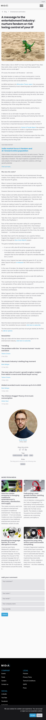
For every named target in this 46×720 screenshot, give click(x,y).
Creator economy (17, 455)
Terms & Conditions (29, 681)
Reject (39, 715)
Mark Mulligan (5, 364)
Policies (25, 673)
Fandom (23, 464)
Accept (33, 715)
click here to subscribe (33, 325)
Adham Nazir (5, 401)
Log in (43, 1)
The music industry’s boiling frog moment (18, 361)
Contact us (4, 684)
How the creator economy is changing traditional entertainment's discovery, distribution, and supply (10, 498)
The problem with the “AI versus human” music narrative (20, 349)
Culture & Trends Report (28, 127)
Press (25, 688)
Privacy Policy (27, 677)
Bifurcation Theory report (25, 84)
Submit (4, 614)
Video (31, 455)
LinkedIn (4, 694)
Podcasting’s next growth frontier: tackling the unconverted (34, 495)
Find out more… (6, 167)
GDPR (25, 684)
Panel (3, 677)
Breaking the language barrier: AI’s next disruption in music (10, 542)
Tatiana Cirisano (5, 353)
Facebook (4, 701)
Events (3, 673)
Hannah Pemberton (10, 59)
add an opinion (7, 331)
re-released (19, 262)
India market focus (17, 149)
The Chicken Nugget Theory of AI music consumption (17, 397)
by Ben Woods (23, 440)
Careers (3, 681)
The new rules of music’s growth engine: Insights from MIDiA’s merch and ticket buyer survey (21, 373)
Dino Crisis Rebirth (20, 240)
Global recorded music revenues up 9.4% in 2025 (21, 385)
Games (25, 455)
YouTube (4, 698)
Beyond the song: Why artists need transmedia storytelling (34, 542)
